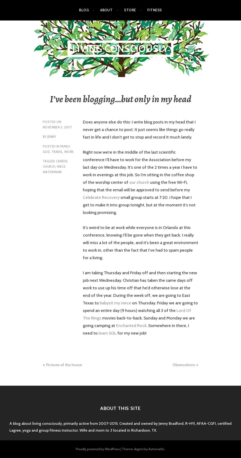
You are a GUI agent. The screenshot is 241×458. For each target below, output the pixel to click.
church (49, 166)
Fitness (154, 10)
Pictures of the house (64, 365)
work (69, 152)
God (46, 152)
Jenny (51, 137)
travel (57, 152)
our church (139, 182)
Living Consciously (120, 48)
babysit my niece (115, 303)
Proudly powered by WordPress (98, 449)
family (65, 146)
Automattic (157, 449)
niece (61, 166)
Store (130, 10)
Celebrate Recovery (101, 197)
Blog (84, 10)
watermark (52, 172)
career (61, 161)
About (106, 10)
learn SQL (107, 333)
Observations (184, 365)
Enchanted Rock (131, 325)
